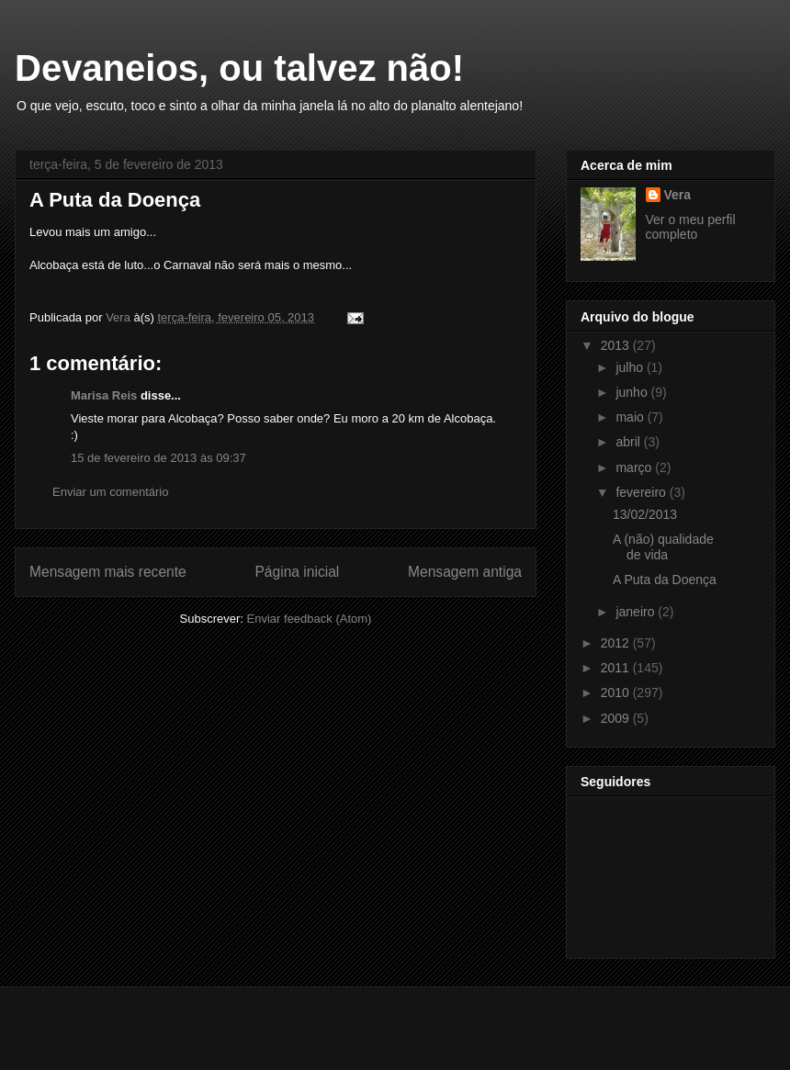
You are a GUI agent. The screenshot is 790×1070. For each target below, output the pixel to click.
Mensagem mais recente (107, 572)
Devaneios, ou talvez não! (239, 68)
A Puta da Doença (665, 579)
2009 (617, 718)
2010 (617, 692)
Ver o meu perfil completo (691, 227)
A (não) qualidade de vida (663, 547)
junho (632, 392)
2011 (617, 667)
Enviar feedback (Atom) (309, 618)
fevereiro (642, 492)
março (635, 467)
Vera (678, 194)
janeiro (636, 611)
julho (630, 367)
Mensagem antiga (465, 572)
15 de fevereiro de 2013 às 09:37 (158, 458)
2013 (617, 345)
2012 (617, 643)
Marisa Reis (104, 395)
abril (629, 441)
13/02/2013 (645, 514)
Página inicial (296, 572)
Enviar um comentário (110, 492)
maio (631, 417)
